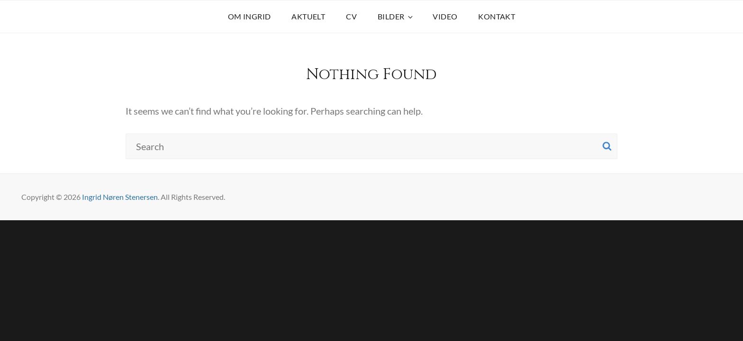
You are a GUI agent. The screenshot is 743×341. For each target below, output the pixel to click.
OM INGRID (249, 16)
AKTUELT (308, 16)
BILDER (396, 16)
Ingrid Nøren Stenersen (120, 196)
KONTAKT (496, 16)
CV (351, 16)
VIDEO (445, 16)
